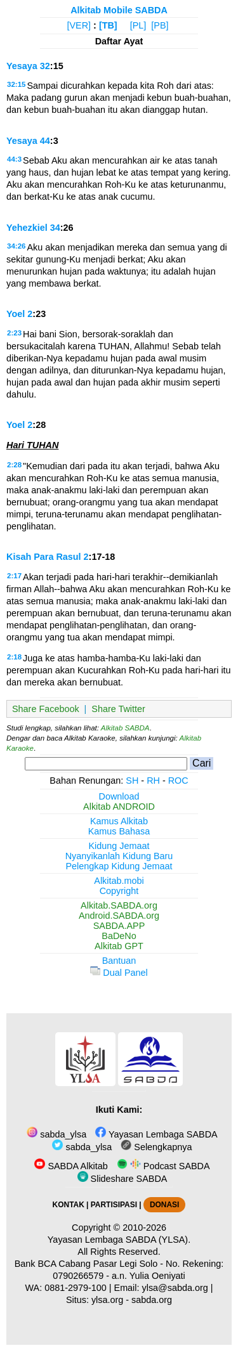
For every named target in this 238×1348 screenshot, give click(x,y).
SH (132, 780)
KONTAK (68, 1204)
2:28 (14, 465)
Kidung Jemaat (119, 846)
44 (45, 141)
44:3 (14, 159)
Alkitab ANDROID (119, 806)
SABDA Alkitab (70, 1166)
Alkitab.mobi (118, 881)
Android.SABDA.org (119, 916)
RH (153, 780)
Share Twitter (118, 709)
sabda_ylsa (56, 1134)
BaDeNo (119, 936)
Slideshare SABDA (122, 1179)
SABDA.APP (119, 926)
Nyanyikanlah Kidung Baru (119, 856)
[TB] (108, 25)
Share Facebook (45, 709)
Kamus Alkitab (119, 821)
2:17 (14, 576)
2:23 (14, 333)
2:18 (14, 657)
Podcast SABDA (163, 1166)
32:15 (16, 84)
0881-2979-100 (75, 1288)
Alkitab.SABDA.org (119, 905)
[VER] (79, 25)
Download (119, 796)
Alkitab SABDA (125, 728)
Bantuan (119, 961)
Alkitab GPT (119, 946)
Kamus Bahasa (119, 831)
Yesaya (21, 66)
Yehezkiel (27, 228)
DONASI (164, 1204)
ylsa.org (107, 1300)
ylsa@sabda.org (175, 1288)
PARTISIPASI (114, 1204)
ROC (178, 780)
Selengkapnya (156, 1147)
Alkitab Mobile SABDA (119, 10)
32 (45, 66)
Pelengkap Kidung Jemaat (118, 866)
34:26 (16, 246)
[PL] (138, 25)
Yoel (15, 314)
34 (55, 228)
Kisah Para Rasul (43, 557)
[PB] (159, 25)
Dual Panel (118, 973)
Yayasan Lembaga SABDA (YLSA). (119, 1240)
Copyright (119, 891)
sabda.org (151, 1300)
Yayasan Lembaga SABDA (156, 1134)
